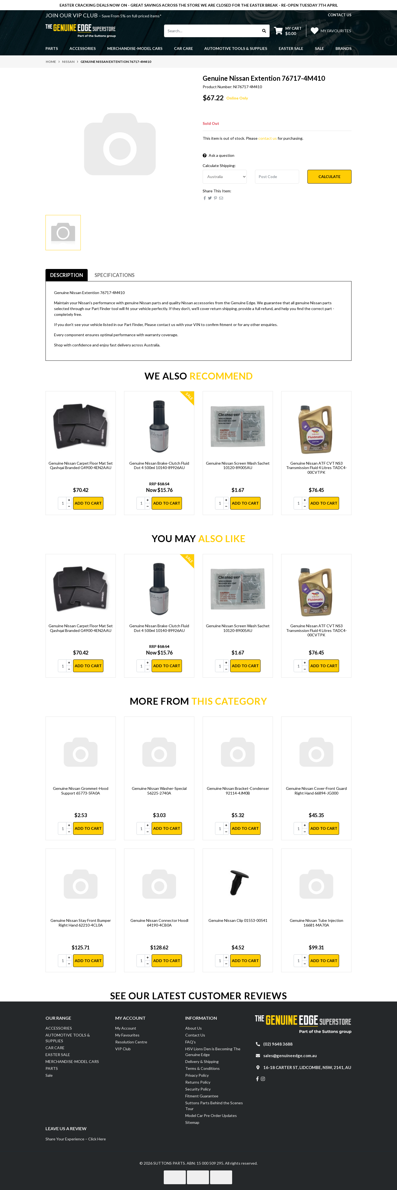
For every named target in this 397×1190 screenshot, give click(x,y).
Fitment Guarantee (201, 1096)
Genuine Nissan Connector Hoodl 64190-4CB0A (159, 922)
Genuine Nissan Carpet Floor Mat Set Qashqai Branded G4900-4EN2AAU (81, 465)
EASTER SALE (57, 1054)
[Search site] (264, 31)
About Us (193, 1028)
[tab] (66, 275)
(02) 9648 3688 (278, 1043)
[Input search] (211, 31)
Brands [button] (344, 48)
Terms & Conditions (202, 1068)
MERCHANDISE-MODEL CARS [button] (134, 48)
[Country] (225, 177)
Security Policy (198, 1089)
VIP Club (123, 1048)
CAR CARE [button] (183, 48)
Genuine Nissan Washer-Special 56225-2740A (159, 790)
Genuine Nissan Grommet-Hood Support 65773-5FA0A (80, 790)
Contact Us (195, 1035)
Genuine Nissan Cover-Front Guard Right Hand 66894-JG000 (316, 790)
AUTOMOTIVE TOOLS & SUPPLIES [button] (235, 48)
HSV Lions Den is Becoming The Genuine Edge (212, 1051)
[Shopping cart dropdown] (288, 31)
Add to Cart (88, 503)
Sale (319, 48)
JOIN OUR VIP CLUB (72, 15)
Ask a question (218, 155)
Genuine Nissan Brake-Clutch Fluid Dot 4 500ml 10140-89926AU (159, 465)
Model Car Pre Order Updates (211, 1115)
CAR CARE (55, 1047)
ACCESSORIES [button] (82, 48)
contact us (340, 15)
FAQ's (190, 1042)
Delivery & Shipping (202, 1061)
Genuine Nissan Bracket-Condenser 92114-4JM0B (238, 790)
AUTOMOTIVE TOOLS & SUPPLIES (67, 1038)
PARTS (51, 1068)
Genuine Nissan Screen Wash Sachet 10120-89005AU (238, 465)
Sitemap (192, 1122)
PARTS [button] (51, 48)
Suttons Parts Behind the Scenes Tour (214, 1105)
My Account (125, 1028)
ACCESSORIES (58, 1028)
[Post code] (277, 177)
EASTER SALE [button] (291, 48)
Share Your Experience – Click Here (75, 1139)
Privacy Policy (197, 1075)
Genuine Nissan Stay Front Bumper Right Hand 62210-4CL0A (80, 922)
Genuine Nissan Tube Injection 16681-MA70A (316, 922)
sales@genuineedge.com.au (290, 1055)
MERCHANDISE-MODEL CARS (72, 1061)
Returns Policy (197, 1082)
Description (66, 275)
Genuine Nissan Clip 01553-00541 (237, 920)
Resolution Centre (131, 1042)
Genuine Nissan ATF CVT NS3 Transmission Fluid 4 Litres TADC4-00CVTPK (316, 468)
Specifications (115, 275)
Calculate (329, 176)
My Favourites (127, 1035)
